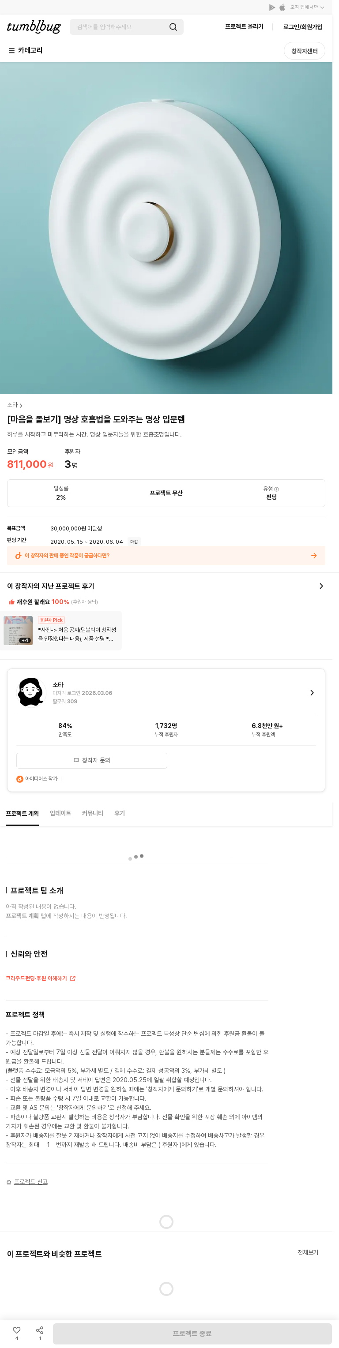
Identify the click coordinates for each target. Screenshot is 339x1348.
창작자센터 (304, 51)
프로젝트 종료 (192, 1333)
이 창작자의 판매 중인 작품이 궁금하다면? (166, 555)
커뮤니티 (92, 813)
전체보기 (308, 1252)
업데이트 (60, 813)
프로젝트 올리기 (244, 26)
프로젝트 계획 (22, 813)
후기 (119, 813)
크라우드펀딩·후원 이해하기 (41, 979)
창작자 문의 (91, 760)
